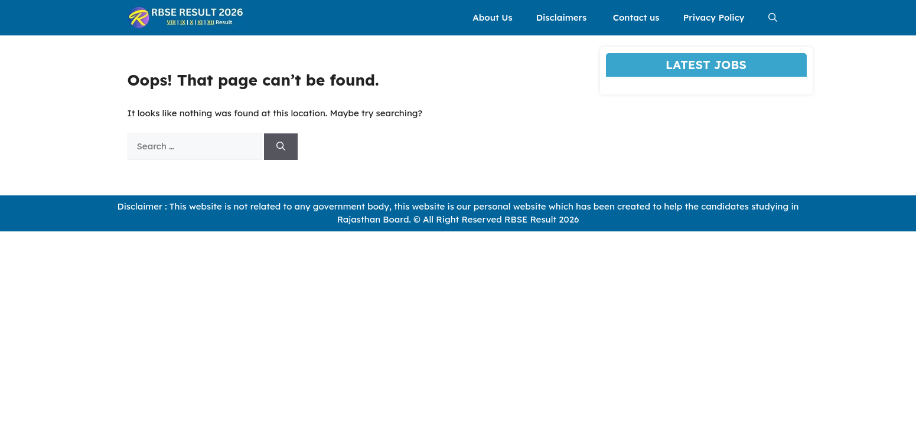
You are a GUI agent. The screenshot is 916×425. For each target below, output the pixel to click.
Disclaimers (562, 17)
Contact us (636, 17)
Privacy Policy (714, 17)
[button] (773, 17)
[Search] (281, 146)
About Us (492, 17)
